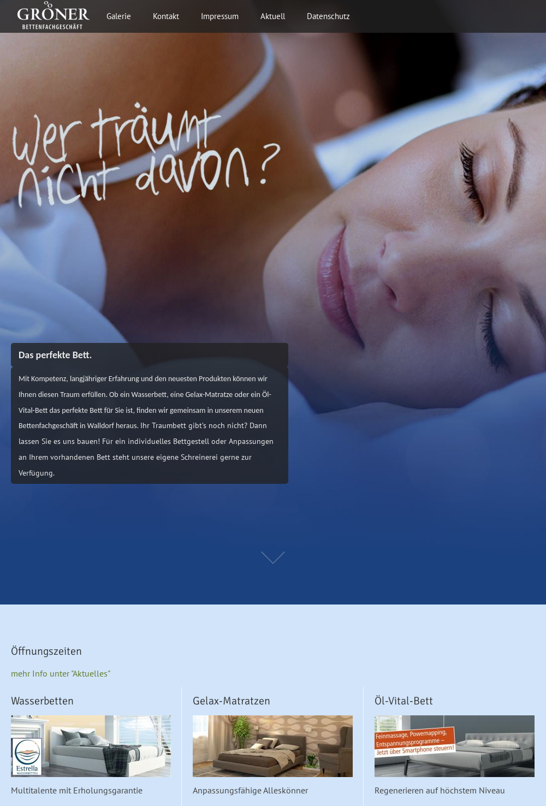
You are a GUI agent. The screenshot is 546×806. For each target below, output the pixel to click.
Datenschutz (328, 16)
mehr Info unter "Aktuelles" (60, 673)
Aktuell (272, 16)
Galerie (118, 16)
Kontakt (166, 16)
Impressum (220, 16)
